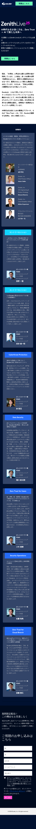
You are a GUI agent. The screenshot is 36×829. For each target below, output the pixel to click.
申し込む (8, 797)
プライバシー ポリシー (17, 791)
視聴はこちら (24, 3)
